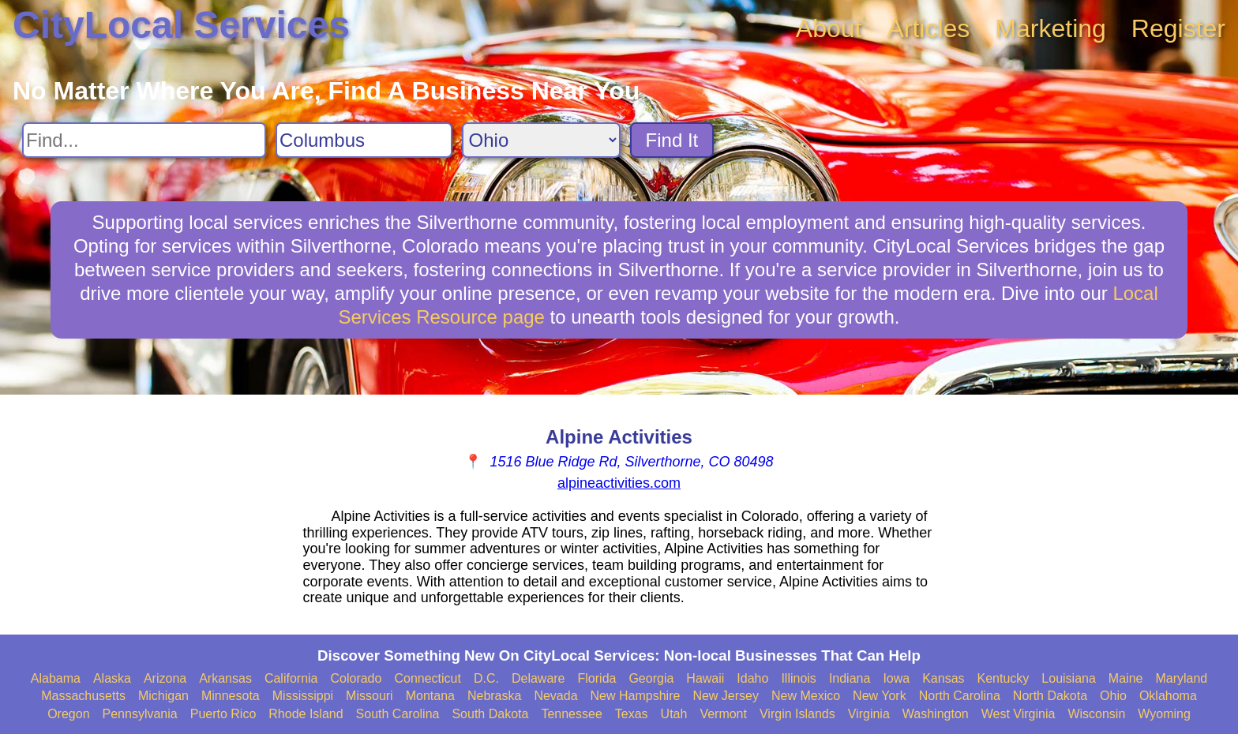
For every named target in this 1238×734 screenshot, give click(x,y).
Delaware (538, 678)
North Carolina (959, 695)
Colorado (355, 678)
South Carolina (398, 714)
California (291, 678)
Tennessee (571, 714)
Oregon (68, 714)
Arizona (165, 678)
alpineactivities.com (619, 483)
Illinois (798, 678)
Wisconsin (1096, 714)
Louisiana (1068, 678)
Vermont (723, 714)
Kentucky (1003, 678)
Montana (430, 695)
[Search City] (364, 140)
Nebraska (494, 695)
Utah (674, 714)
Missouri (369, 695)
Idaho (752, 678)
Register (1178, 28)
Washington (935, 714)
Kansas (943, 678)
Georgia (650, 678)
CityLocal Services (181, 25)
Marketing (1050, 28)
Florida (597, 678)
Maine (1126, 678)
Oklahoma (1168, 695)
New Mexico (805, 695)
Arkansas (225, 678)
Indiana (850, 678)
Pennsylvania (140, 714)
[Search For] (144, 140)
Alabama (56, 678)
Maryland (1181, 678)
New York (879, 695)
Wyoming (1164, 714)
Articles (928, 28)
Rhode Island (305, 714)
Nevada (555, 695)
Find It (672, 140)
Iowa (896, 678)
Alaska (112, 678)
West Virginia (1018, 714)
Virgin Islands (797, 714)
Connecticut (427, 678)
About (829, 28)
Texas (631, 714)
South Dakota (490, 714)
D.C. (486, 678)
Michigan (163, 695)
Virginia (869, 714)
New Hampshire (636, 695)
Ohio (1113, 695)
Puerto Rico (223, 714)
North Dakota (1050, 695)
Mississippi (302, 695)
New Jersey (725, 695)
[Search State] (541, 140)
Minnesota (230, 695)
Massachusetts (83, 695)
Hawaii (705, 678)
